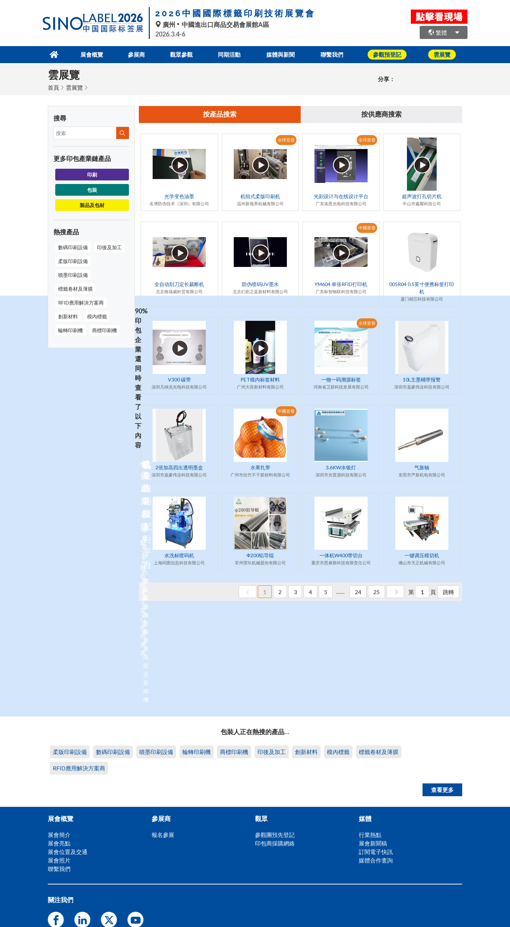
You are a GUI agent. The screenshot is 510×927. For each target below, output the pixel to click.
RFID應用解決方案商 (81, 302)
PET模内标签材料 (260, 379)
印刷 (92, 174)
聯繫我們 (337, 54)
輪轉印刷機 (70, 329)
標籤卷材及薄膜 (75, 288)
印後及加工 (109, 247)
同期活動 (230, 54)
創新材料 (68, 316)
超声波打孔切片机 (422, 196)
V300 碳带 (179, 379)
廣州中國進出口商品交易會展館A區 (212, 24)
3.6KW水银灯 (341, 467)
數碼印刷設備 (73, 247)
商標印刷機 (104, 329)
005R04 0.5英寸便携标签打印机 (421, 288)
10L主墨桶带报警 (422, 379)
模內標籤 (97, 316)
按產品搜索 (220, 114)
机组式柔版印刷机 (260, 196)
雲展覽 (74, 86)
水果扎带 (260, 467)
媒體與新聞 (284, 54)
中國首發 (366, 227)
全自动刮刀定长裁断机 (179, 284)
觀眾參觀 (180, 54)
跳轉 (448, 591)
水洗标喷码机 (179, 555)
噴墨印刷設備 (73, 274)
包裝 (92, 189)
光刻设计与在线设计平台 (341, 196)
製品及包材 (92, 204)
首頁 (53, 86)
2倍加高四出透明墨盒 (179, 467)
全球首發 (286, 140)
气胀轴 (421, 467)
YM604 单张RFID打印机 (340, 284)
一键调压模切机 (421, 555)
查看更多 (442, 789)
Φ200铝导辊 (260, 555)
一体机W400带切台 (341, 555)
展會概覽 (86, 54)
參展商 (133, 54)
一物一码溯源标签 (341, 379)
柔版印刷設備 (73, 260)
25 (376, 591)
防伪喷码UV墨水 (260, 284)
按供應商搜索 (381, 114)
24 (358, 591)
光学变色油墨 (179, 196)
